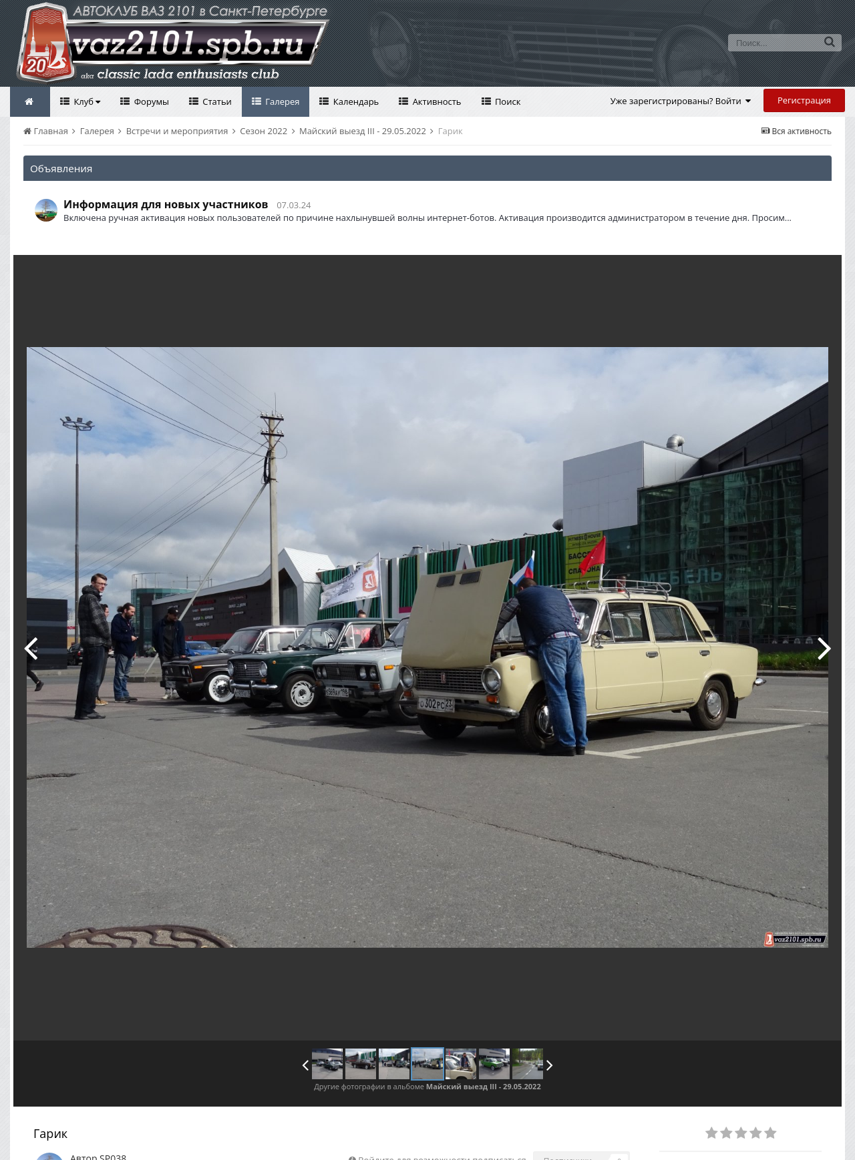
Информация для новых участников (166, 204)
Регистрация (804, 100)
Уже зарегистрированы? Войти (681, 101)
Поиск (507, 101)
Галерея (281, 101)
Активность (435, 101)
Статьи (216, 101)
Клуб (85, 101)
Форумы (150, 101)
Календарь (355, 101)
